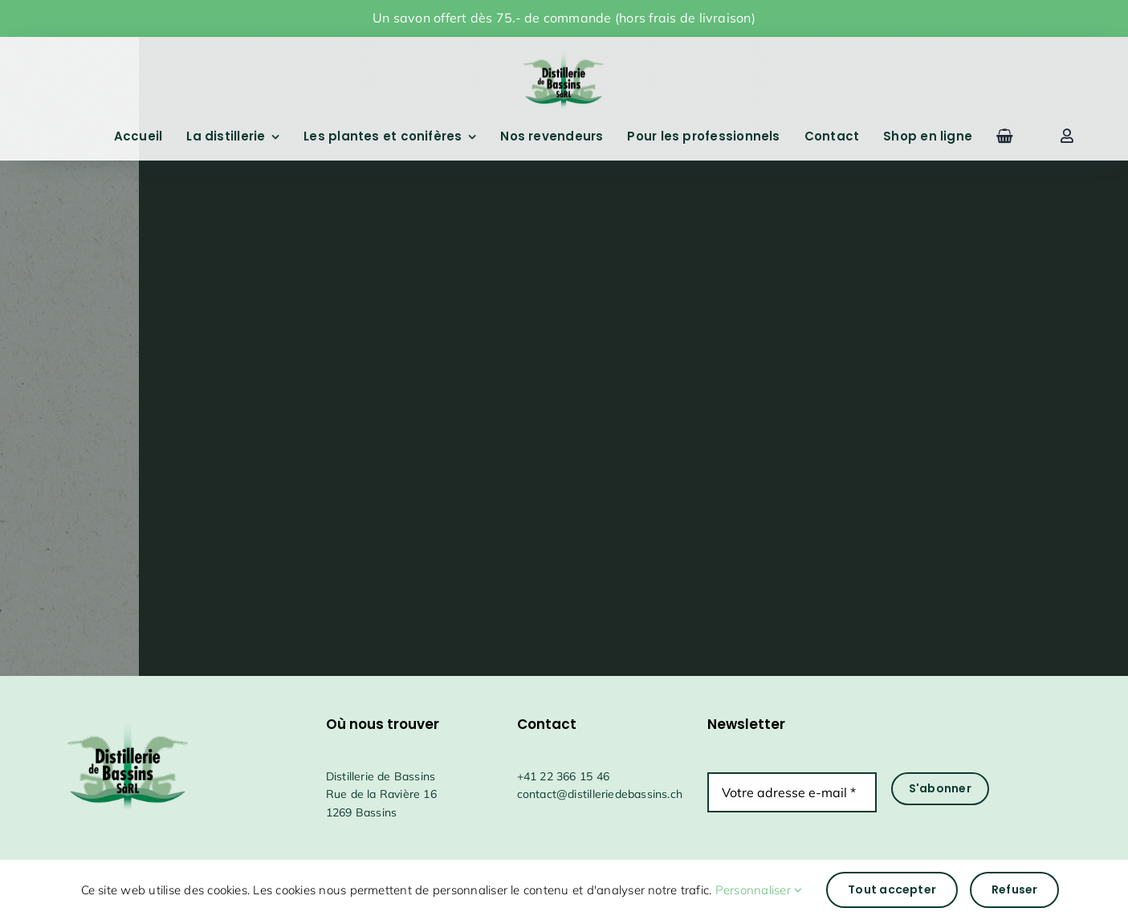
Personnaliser (759, 890)
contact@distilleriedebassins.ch (600, 794)
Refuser (1014, 889)
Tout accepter (892, 889)
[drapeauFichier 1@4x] (563, 47)
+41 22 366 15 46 (563, 776)
